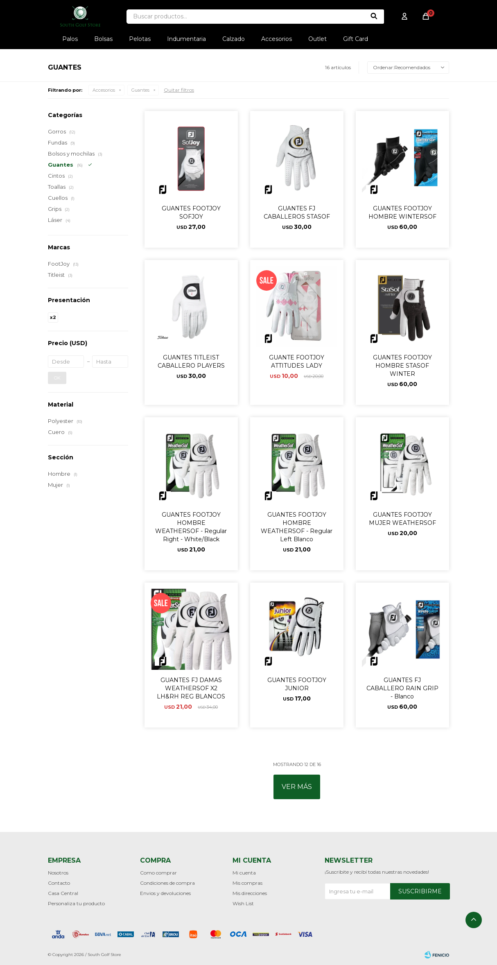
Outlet (317, 39)
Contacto (59, 883)
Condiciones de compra (167, 883)
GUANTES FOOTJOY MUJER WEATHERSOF (402, 519)
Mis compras (247, 883)
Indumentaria (186, 39)
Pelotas (140, 39)
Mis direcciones (250, 893)
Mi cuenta (244, 873)
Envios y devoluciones (165, 893)
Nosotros (58, 873)
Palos (70, 39)
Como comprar (158, 873)
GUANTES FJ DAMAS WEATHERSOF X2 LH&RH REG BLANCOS (191, 688)
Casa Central (63, 893)
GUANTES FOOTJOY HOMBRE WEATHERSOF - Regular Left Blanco (296, 527)
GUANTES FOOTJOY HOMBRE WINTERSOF (402, 212)
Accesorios (276, 39)
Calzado (233, 39)
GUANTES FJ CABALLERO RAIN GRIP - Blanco (402, 688)
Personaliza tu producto (76, 903)
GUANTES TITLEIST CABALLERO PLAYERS (191, 361)
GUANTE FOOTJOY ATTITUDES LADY (296, 361)
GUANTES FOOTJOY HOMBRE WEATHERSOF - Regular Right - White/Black (191, 527)
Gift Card (355, 39)
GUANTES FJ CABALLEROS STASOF (297, 212)
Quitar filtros (179, 90)
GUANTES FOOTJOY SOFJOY (191, 212)
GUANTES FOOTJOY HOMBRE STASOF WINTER (402, 365)
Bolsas (103, 39)
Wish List (243, 903)
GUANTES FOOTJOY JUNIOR (296, 684)
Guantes (140, 90)
